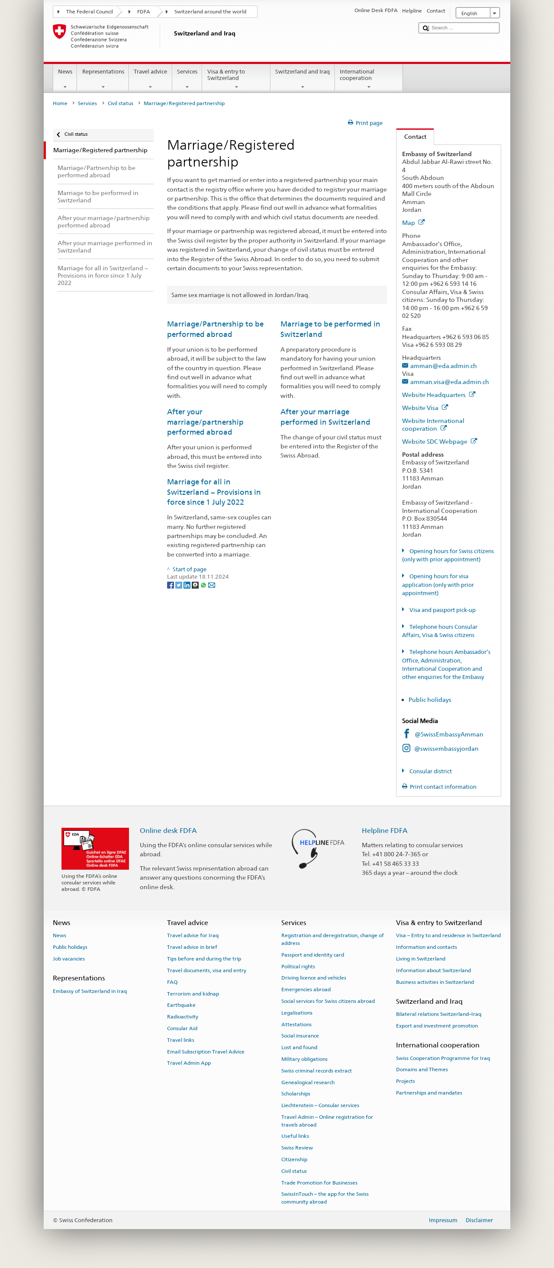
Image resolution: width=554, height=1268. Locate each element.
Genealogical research (308, 1082)
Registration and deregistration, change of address (332, 939)
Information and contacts (426, 947)
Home (60, 103)
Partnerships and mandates (429, 1093)
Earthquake (181, 1005)
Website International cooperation (433, 424)
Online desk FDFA (168, 830)
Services (187, 79)
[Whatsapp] (204, 585)
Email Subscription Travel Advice (206, 1051)
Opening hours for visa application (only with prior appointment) (438, 584)
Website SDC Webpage (439, 441)
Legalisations (296, 1013)
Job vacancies (69, 959)
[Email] (211, 585)
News (65, 79)
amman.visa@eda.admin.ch (449, 381)
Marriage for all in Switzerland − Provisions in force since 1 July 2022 (214, 491)
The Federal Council (89, 12)
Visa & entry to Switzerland (236, 79)
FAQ (172, 982)
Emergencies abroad (306, 989)
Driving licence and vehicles (313, 978)
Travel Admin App (189, 1063)
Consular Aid (182, 1028)
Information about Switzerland (433, 970)
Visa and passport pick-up (442, 610)
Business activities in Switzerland (435, 982)
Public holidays (431, 699)
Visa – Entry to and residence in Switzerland (448, 935)
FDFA (143, 12)
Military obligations (304, 1059)
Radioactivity (182, 1017)
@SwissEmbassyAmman (449, 734)
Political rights (298, 966)
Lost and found (299, 1047)
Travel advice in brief (192, 947)
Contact (411, 136)
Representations (103, 79)
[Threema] (196, 585)
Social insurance (300, 1036)
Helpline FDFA (385, 830)
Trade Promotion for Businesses (319, 1182)
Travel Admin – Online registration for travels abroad (327, 1120)
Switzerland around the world (210, 12)
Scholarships (295, 1094)
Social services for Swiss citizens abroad (328, 1001)
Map (413, 222)
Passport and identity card (312, 955)
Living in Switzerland (420, 959)
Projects (405, 1081)
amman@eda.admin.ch (443, 365)
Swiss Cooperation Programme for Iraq (443, 1058)
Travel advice (150, 79)
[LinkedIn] (188, 585)
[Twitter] (179, 585)
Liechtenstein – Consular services (320, 1105)
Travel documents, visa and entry (206, 970)
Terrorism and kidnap (193, 993)
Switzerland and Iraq (303, 79)
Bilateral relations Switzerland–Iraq (438, 1014)
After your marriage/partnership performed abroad (205, 421)
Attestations (296, 1024)
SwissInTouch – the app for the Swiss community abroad (325, 1197)
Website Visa (425, 407)
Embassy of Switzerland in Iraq (90, 991)
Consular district (430, 771)
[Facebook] (171, 585)
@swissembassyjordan (446, 748)
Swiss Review (297, 1148)
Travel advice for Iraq (193, 935)
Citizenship (294, 1159)
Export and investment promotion (437, 1026)
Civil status (120, 103)
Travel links (180, 1040)
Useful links (295, 1136)
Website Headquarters (439, 394)
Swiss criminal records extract (316, 1071)
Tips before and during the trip (204, 959)
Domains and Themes (422, 1069)
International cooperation (369, 79)
